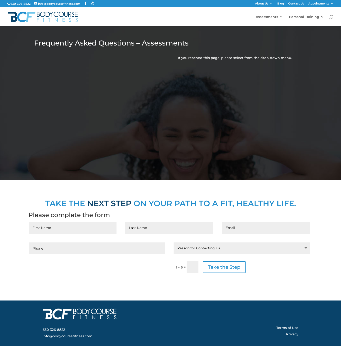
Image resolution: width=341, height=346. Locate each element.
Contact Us (296, 3)
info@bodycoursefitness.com (67, 336)
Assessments (267, 17)
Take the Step (224, 267)
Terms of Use (287, 328)
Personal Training (304, 17)
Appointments (318, 3)
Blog (280, 3)
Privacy (292, 334)
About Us (261, 3)
